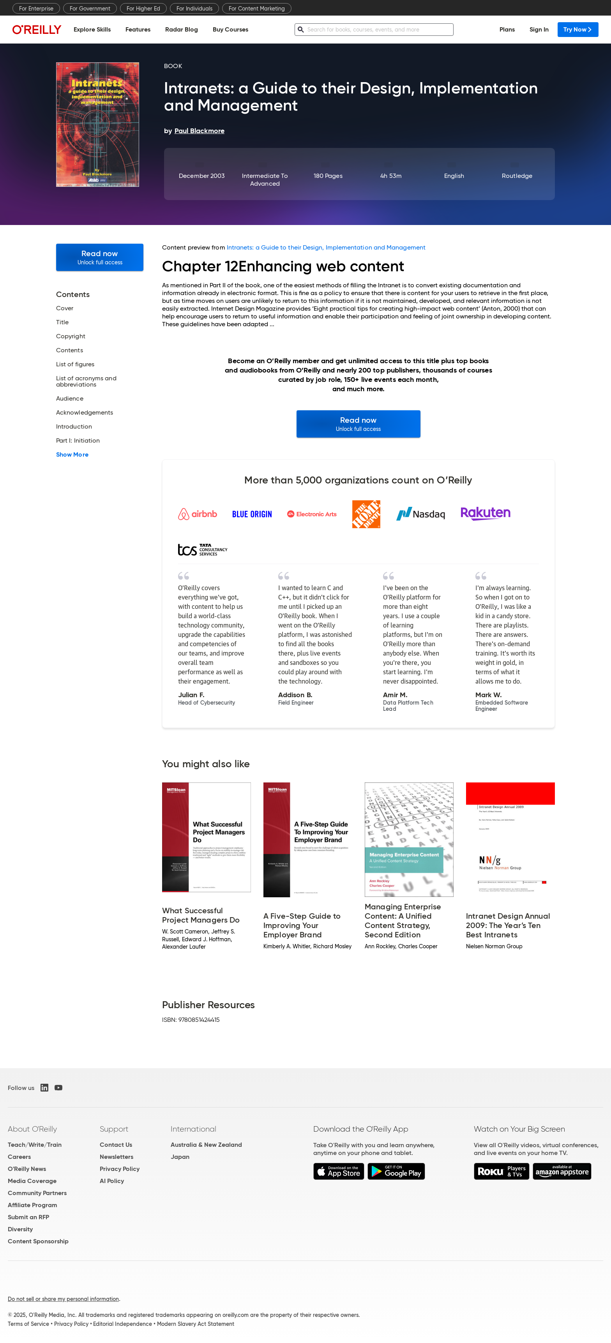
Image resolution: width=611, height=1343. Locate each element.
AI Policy (112, 1181)
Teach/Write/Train (35, 1145)
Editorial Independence (122, 1323)
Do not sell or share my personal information (63, 1299)
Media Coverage (32, 1181)
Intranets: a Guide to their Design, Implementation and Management (326, 247)
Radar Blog (181, 29)
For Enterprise (36, 8)
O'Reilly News (27, 1169)
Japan (180, 1157)
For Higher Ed (143, 8)
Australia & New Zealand (206, 1145)
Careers (19, 1157)
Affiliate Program (32, 1205)
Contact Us (116, 1145)
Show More (72, 455)
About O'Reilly (32, 1129)
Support (114, 1129)
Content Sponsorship (38, 1241)
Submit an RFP (28, 1217)
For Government (90, 8)
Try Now (578, 29)
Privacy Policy (120, 1169)
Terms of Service (28, 1323)
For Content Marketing (257, 8)
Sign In (539, 29)
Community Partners (37, 1193)
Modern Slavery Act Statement (195, 1323)
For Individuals (194, 8)
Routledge (517, 175)
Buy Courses (230, 29)
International (193, 1129)
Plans (507, 29)
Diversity (20, 1229)
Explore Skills (92, 29)
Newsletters (116, 1157)
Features (137, 29)
